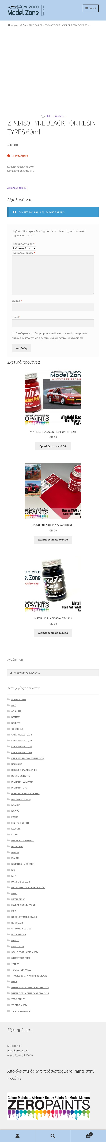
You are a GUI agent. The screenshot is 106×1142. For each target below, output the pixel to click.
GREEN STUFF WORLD (22, 817)
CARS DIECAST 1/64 (21, 729)
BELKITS (15, 700)
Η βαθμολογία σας (24, 221)
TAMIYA (15, 941)
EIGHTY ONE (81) (20, 800)
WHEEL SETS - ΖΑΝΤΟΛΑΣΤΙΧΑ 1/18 (30, 964)
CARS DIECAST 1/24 (21, 718)
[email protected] (18, 1028)
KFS (13, 847)
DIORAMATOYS (19, 765)
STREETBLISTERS (20, 935)
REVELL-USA (17, 923)
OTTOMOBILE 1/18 (21, 906)
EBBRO (14, 794)
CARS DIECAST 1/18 (21, 712)
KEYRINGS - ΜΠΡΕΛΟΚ (22, 841)
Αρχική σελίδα (18, 25)
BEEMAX (15, 694)
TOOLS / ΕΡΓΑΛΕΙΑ (21, 947)
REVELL (15, 917)
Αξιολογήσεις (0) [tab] (17, 165)
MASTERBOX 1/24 (20, 859)
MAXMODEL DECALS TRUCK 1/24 (28, 864)
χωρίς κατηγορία (20, 988)
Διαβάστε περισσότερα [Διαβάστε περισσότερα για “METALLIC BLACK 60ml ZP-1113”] (53, 610)
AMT (13, 682)
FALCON (15, 806)
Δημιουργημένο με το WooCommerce (30, 1122)
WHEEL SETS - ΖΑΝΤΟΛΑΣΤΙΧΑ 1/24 (30, 970)
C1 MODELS (17, 706)
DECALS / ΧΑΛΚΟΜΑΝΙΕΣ (24, 747)
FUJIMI (14, 812)
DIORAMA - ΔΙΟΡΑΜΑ (22, 759)
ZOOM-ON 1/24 (19, 982)
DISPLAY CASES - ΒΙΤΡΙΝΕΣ (25, 770)
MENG (14, 870)
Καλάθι (82, 1134)
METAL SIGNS (18, 876)
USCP (14, 958)
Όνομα (17, 278)
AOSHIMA (16, 688)
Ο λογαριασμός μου (17, 1136)
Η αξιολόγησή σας (23, 230)
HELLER (15, 829)
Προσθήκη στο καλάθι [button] (53, 423)
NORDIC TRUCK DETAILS (24, 894)
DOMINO (15, 782)
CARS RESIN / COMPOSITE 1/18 (27, 735)
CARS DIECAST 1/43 (21, 723)
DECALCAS (16, 741)
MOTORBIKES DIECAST (23, 882)
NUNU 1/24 (17, 900)
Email (16, 294)
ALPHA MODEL (18, 676)
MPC (13, 888)
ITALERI (15, 835)
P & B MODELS (18, 911)
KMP (13, 853)
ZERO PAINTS (35, 25)
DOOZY (15, 788)
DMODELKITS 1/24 (21, 776)
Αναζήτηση (53, 1136)
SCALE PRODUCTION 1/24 (24, 929)
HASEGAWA (17, 823)
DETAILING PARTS (20, 753)
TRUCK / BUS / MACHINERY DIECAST (30, 953)
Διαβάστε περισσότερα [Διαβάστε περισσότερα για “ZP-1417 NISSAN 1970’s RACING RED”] (53, 517)
